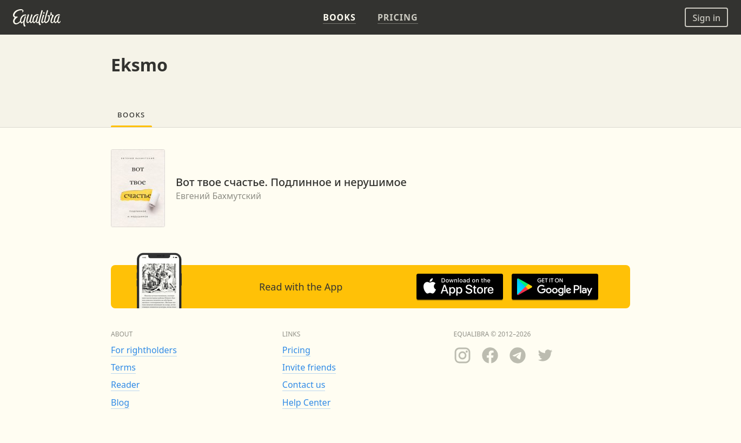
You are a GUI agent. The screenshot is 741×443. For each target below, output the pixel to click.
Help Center (306, 402)
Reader (125, 385)
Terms (123, 367)
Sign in (706, 18)
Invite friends (309, 367)
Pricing (296, 350)
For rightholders (144, 350)
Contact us (304, 385)
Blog (120, 402)
